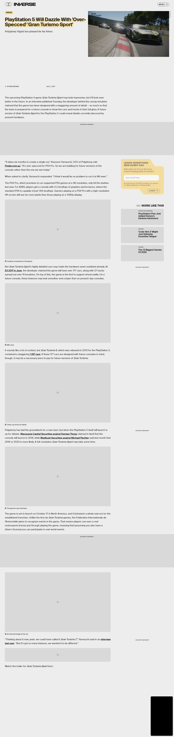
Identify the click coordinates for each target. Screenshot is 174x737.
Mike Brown (14, 86)
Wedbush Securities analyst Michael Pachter (64, 437)
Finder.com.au (12, 165)
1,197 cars (35, 354)
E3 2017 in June (13, 270)
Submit (152, 192)
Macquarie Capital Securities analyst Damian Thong (48, 433)
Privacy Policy (146, 186)
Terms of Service (132, 186)
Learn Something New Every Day (136, 164)
